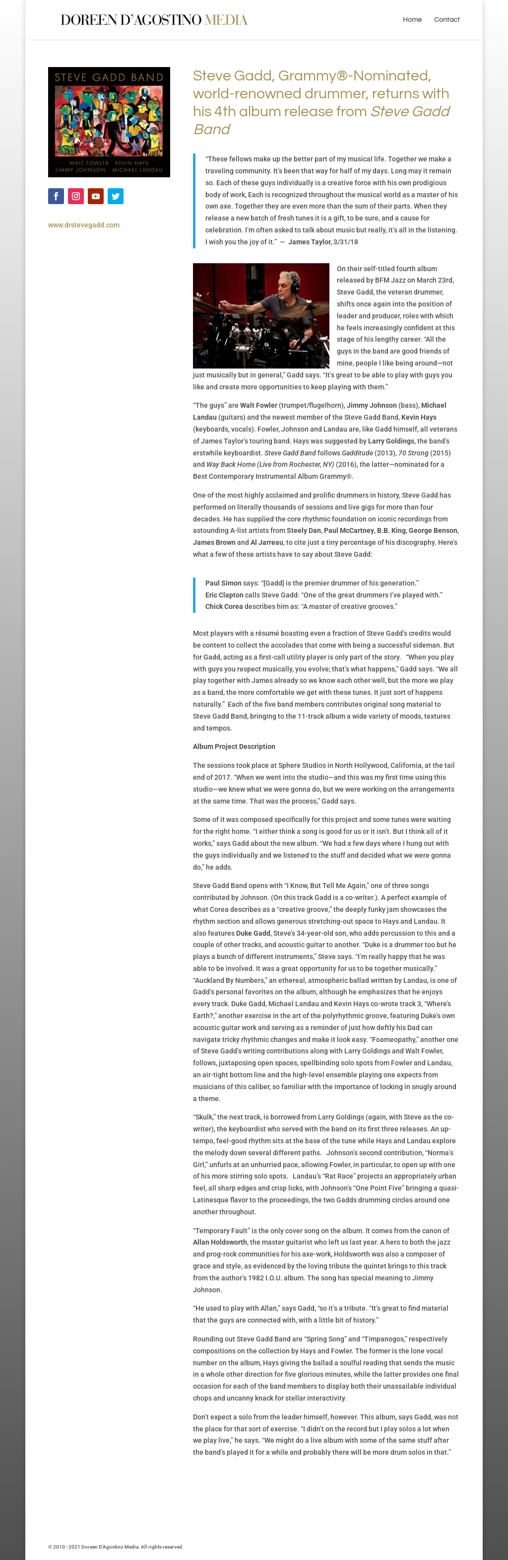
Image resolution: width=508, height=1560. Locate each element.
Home (412, 19)
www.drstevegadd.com (84, 225)
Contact (447, 19)
